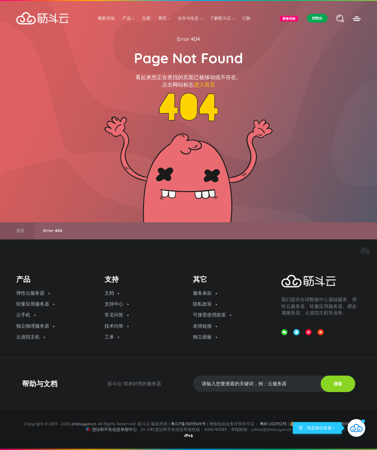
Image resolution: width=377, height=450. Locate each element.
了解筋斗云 (222, 18)
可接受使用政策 (212, 315)
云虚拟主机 (30, 337)
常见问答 (117, 315)
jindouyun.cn (84, 423)
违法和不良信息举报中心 (111, 429)
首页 (20, 230)
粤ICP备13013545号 (188, 423)
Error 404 (188, 39)
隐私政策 (205, 304)
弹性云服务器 (33, 293)
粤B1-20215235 (273, 423)
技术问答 (117, 326)
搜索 (338, 383)
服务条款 (205, 293)
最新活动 (106, 18)
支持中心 (117, 304)
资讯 (164, 18)
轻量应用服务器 (35, 304)
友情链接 (205, 326)
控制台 (317, 18)
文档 (146, 18)
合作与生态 (190, 18)
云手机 (26, 315)
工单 (112, 337)
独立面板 (205, 337)
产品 (128, 18)
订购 (246, 18)
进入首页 (204, 84)
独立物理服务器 (35, 326)
